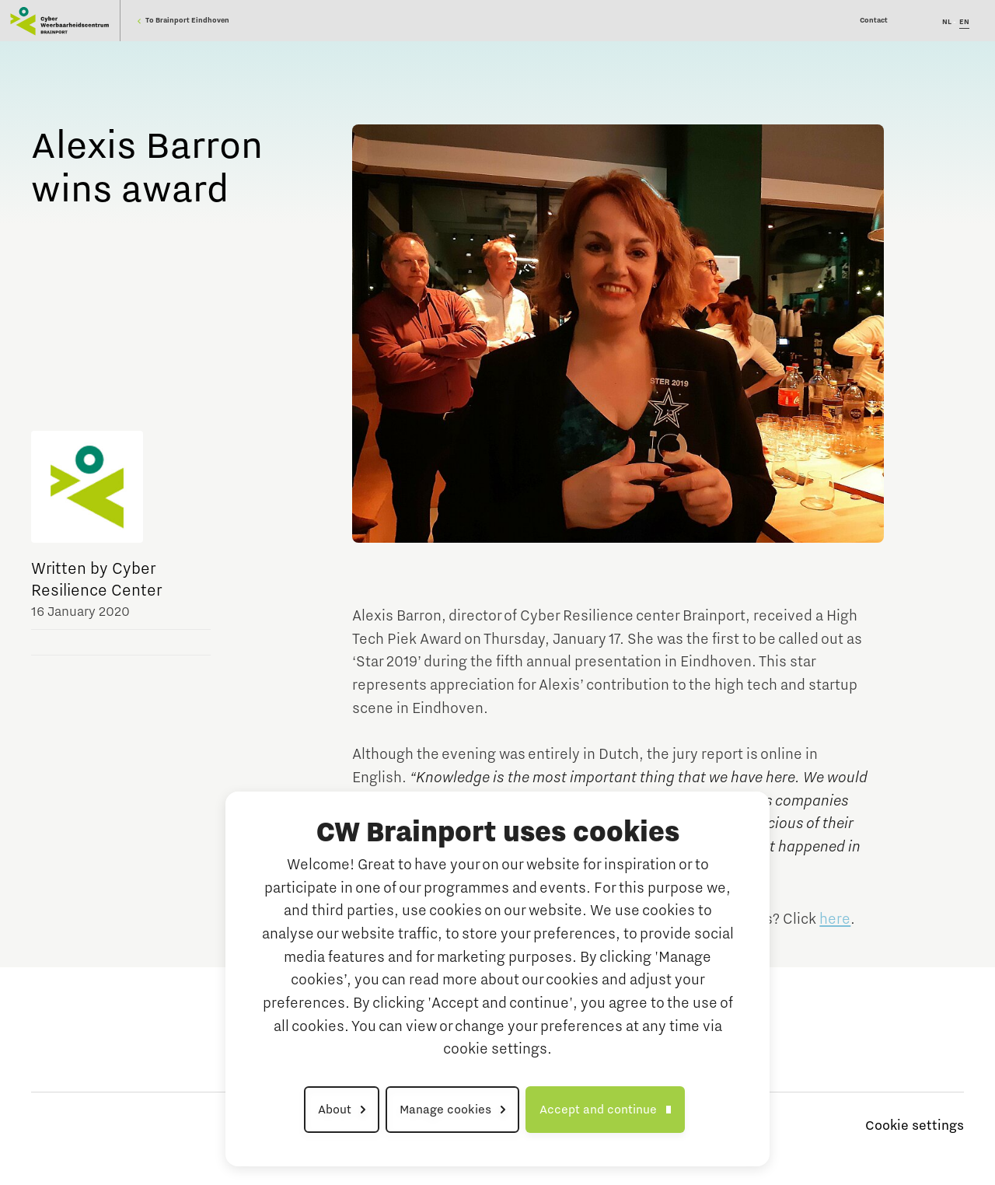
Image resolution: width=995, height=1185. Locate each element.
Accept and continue (598, 1110)
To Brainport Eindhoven (183, 20)
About (334, 1110)
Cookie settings (914, 1126)
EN (964, 22)
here (834, 919)
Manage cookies (445, 1110)
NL (946, 22)
